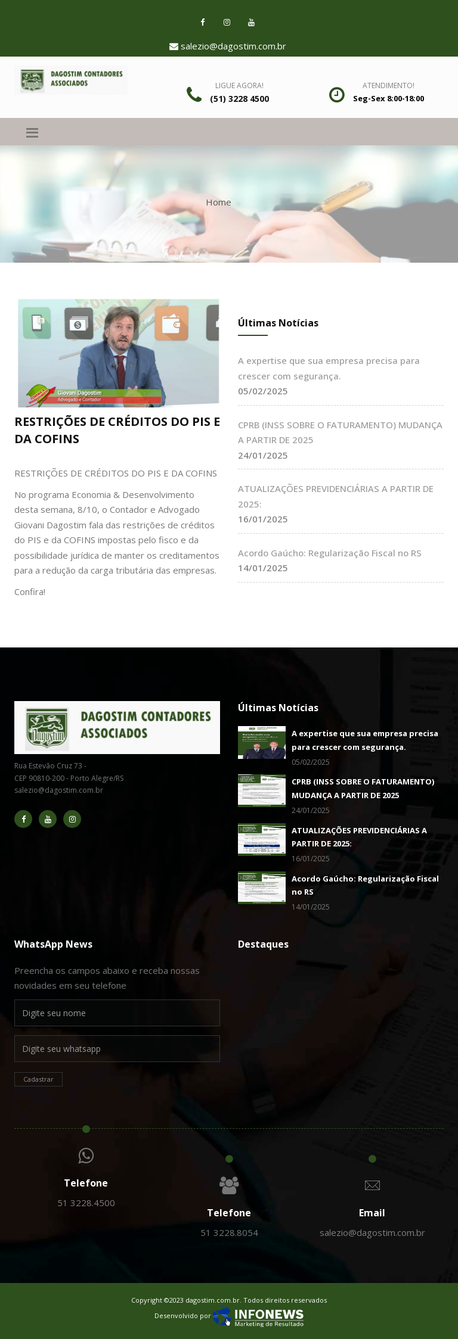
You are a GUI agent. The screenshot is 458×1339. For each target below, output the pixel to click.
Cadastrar (38, 1079)
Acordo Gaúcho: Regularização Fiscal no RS (330, 553)
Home (218, 202)
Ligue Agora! (239, 85)
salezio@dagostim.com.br (227, 46)
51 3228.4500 (86, 1203)
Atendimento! (388, 85)
